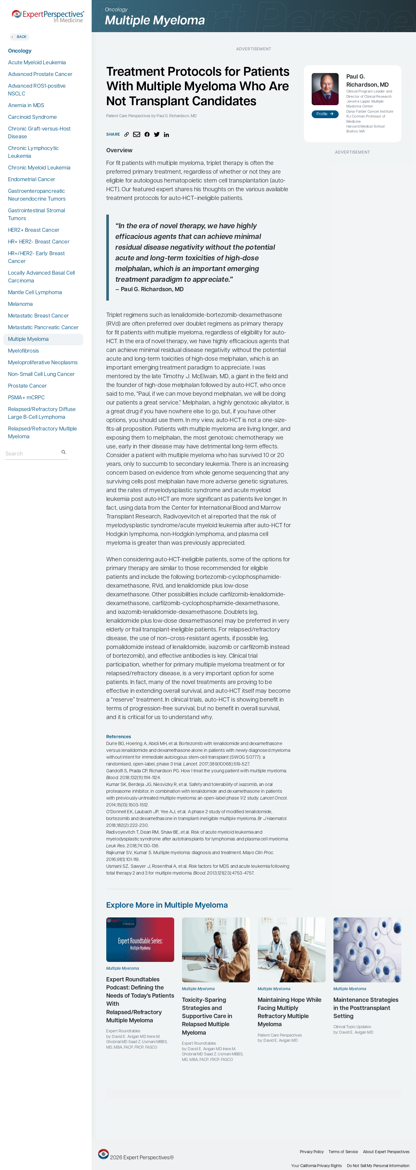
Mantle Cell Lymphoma (35, 292)
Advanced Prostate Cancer (40, 74)
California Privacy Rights (321, 1166)
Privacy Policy (312, 1152)
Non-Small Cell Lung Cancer (41, 374)
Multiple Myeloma (28, 339)
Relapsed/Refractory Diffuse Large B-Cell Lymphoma (42, 413)
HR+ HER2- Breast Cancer (39, 242)
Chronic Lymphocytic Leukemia (33, 152)
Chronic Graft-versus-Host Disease (39, 133)
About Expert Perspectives (386, 1152)
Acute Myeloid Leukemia (37, 63)
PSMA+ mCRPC (26, 398)
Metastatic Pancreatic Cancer (43, 327)
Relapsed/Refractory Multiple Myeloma (42, 433)
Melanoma (20, 304)
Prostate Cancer (27, 386)
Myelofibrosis (23, 351)
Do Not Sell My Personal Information (378, 1166)
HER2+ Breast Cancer (33, 230)
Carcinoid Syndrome (32, 117)
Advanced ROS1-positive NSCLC (37, 90)
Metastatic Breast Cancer (38, 316)
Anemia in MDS (26, 105)
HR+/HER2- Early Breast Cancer (36, 257)
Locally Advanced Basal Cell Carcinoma (41, 277)
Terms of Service (343, 1152)
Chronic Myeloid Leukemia (39, 168)
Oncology (20, 51)
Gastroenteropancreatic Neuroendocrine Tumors (37, 195)
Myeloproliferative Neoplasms (43, 363)
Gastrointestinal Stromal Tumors (36, 214)
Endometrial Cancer (31, 179)
